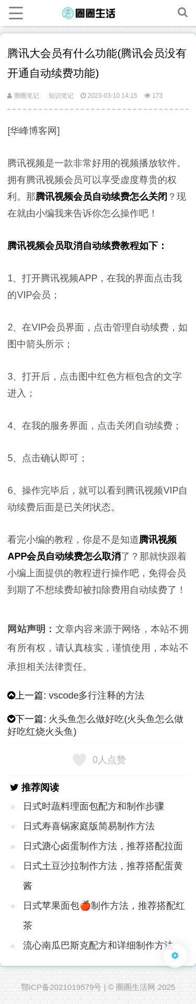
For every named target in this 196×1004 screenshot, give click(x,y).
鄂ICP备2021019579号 (61, 987)
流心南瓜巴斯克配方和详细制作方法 (98, 945)
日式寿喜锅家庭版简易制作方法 (89, 826)
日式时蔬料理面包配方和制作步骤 (93, 806)
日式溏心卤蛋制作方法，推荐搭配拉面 (103, 846)
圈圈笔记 (23, 95)
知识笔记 (61, 95)
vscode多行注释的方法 (96, 695)
